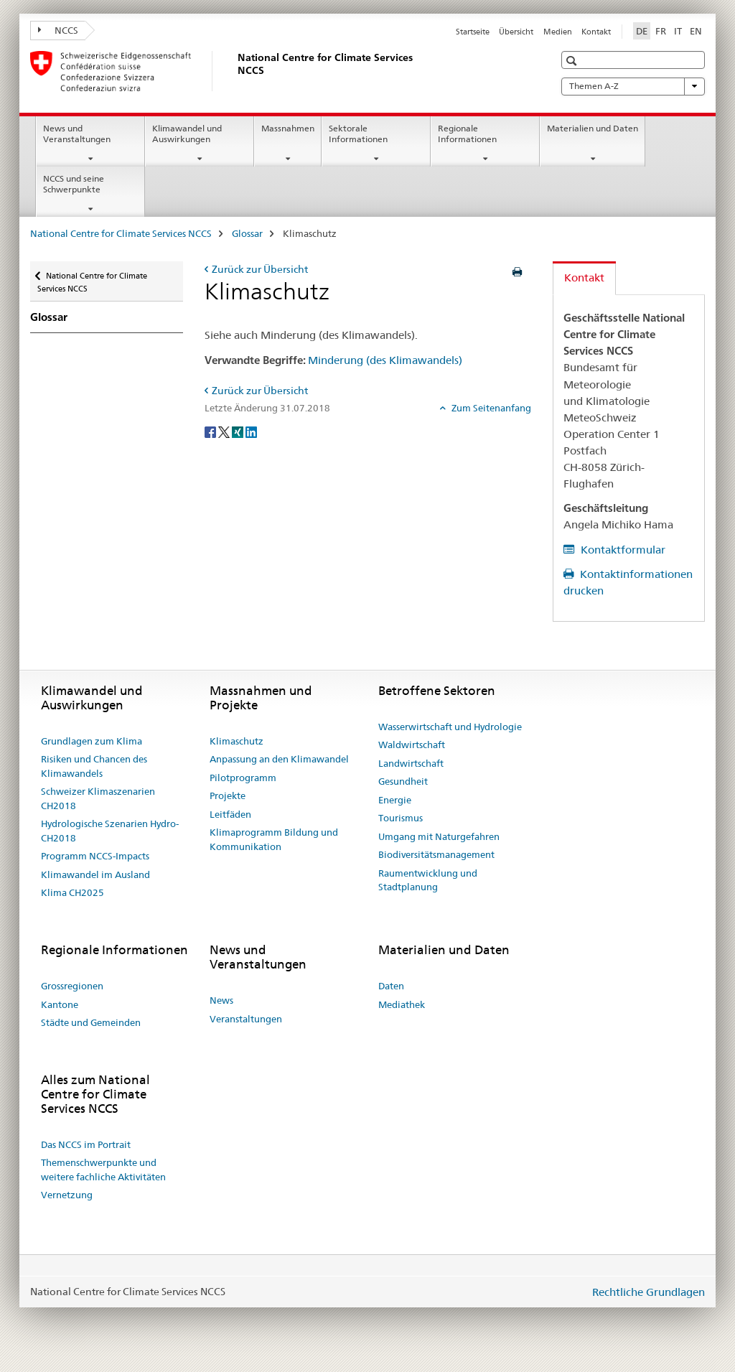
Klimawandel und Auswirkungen (187, 133)
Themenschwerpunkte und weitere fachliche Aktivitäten (103, 1169)
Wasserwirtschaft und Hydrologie (450, 726)
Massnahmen (287, 128)
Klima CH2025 (72, 892)
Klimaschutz (236, 741)
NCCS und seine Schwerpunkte (73, 184)
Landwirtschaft (411, 763)
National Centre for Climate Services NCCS (121, 233)
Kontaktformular (621, 549)
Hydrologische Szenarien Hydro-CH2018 (110, 831)
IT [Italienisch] (678, 31)
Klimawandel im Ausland (95, 874)
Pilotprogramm (243, 777)
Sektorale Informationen (358, 133)
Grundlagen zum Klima (91, 741)
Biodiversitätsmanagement (436, 854)
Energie (394, 800)
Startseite (473, 32)
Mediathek (401, 1004)
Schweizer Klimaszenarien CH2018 (98, 798)
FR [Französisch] (660, 31)
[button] (573, 61)
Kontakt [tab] (584, 277)
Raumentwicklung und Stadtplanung (427, 880)
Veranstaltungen (246, 1019)
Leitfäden (230, 814)
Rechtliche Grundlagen (648, 1292)
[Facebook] (211, 431)
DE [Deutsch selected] (641, 31)
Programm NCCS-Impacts (95, 856)
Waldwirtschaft (411, 744)
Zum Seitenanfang (490, 408)
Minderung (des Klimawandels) (385, 360)
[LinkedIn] (251, 431)
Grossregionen (72, 985)
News (221, 1000)
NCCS (58, 30)
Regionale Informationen (467, 133)
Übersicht (516, 32)
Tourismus (400, 817)
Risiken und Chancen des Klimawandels (94, 766)
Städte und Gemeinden (91, 1022)
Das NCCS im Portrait (86, 1144)
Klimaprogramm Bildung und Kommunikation (274, 839)
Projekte (227, 795)
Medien (557, 32)
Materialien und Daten (592, 128)
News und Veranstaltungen (77, 133)
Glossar (247, 233)
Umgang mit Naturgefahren (439, 836)
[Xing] (238, 431)
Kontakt (596, 32)
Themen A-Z (633, 86)
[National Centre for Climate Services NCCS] (234, 71)
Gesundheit (403, 781)
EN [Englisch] (696, 31)
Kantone (59, 1004)
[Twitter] (225, 431)
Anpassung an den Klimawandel (279, 759)
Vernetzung (67, 1194)
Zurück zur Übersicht (260, 269)
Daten (391, 985)
